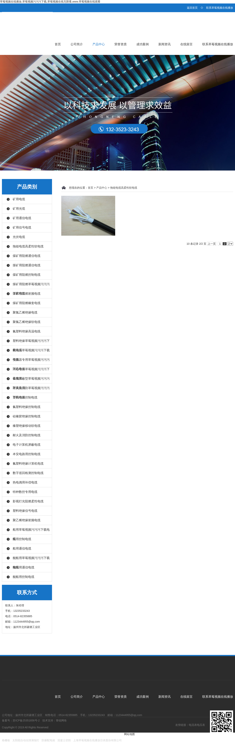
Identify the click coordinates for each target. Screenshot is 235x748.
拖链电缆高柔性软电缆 (28, 246)
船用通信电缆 (22, 548)
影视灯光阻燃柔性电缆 (28, 501)
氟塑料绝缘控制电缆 (26, 406)
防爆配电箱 (48, 740)
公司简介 (76, 44)
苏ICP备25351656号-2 (26, 720)
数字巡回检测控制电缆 (28, 473)
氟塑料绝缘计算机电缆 (28, 463)
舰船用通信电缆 (23, 567)
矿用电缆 (19, 199)
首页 (58, 44)
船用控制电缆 (22, 539)
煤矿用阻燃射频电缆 (26, 293)
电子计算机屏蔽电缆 (26, 444)
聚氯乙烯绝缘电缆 (25, 312)
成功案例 (142, 44)
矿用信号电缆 (22, 227)
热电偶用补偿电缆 (25, 482)
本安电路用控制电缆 (26, 454)
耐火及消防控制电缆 (26, 435)
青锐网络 (61, 720)
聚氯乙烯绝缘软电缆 (26, 322)
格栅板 (6, 740)
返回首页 (192, 7)
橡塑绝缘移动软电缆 (26, 425)
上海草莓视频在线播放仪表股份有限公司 (97, 740)
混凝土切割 (64, 740)
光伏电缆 (19, 237)
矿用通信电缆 (22, 218)
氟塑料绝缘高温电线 (26, 331)
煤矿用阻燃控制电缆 (26, 274)
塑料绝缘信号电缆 (25, 510)
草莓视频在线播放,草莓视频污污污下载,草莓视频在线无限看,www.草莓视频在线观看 (50, 1)
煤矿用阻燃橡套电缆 (26, 303)
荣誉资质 (120, 44)
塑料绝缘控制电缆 (25, 397)
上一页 (212, 243)
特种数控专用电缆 (25, 491)
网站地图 (129, 734)
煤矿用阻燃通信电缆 (26, 255)
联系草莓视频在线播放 (219, 7)
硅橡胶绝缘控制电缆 (26, 416)
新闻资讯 (164, 44)
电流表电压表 (197, 724)
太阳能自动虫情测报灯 (25, 740)
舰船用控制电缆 (23, 576)
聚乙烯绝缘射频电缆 (26, 520)
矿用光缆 (19, 208)
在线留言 (186, 44)
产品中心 (98, 44)
